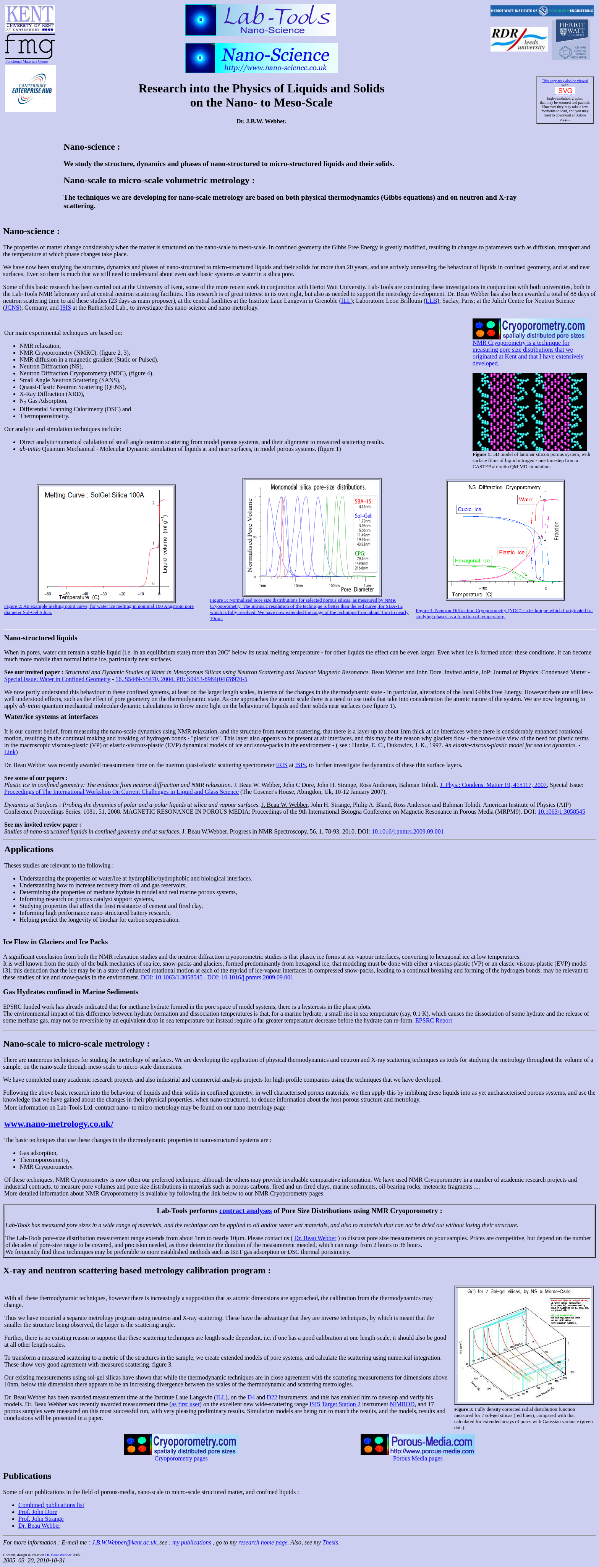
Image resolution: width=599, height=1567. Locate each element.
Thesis (330, 1542)
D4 (251, 1397)
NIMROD (402, 1404)
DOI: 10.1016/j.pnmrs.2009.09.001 (250, 977)
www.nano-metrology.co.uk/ (58, 1124)
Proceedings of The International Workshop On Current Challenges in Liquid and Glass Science (121, 791)
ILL (346, 300)
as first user (186, 1404)
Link (10, 752)
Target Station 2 (341, 1404)
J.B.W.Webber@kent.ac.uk (124, 1542)
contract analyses (245, 1211)
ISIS (65, 307)
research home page (263, 1542)
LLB (431, 300)
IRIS (281, 765)
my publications (192, 1542)
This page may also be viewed (565, 81)
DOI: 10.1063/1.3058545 (171, 977)
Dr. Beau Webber (315, 1238)
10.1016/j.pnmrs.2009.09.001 (408, 831)
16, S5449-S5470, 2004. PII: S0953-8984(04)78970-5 (181, 679)
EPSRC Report (433, 1020)
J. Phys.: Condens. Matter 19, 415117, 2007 (493, 785)
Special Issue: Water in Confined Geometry (57, 679)
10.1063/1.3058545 (561, 811)
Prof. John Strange (41, 1518)
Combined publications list (51, 1505)
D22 (272, 1397)
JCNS (12, 307)
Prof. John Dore (37, 1512)
